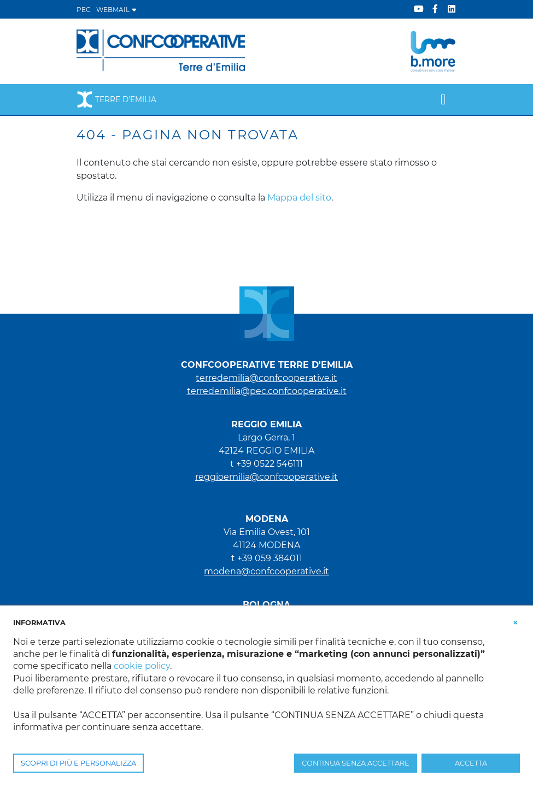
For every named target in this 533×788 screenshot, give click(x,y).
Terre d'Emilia (116, 99)
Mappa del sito (299, 197)
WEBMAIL (116, 9)
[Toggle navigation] (443, 99)
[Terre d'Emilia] (162, 50)
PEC (84, 9)
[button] (515, 622)
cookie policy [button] (142, 666)
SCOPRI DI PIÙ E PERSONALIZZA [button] (78, 763)
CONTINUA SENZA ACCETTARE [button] (355, 763)
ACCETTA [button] (471, 763)
